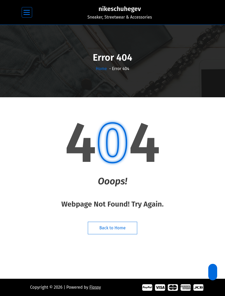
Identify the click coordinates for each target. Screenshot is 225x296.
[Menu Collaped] (27, 12)
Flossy (95, 287)
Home (101, 68)
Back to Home (112, 227)
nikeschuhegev (120, 9)
